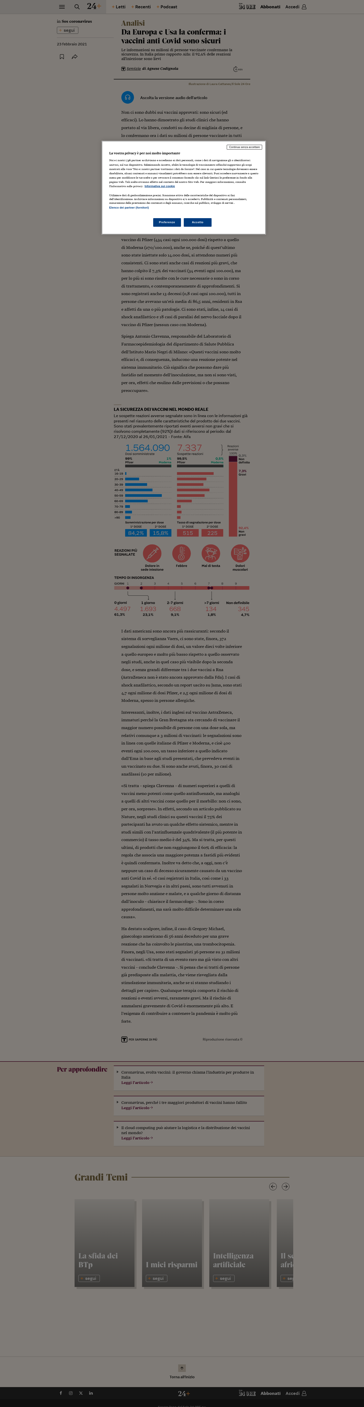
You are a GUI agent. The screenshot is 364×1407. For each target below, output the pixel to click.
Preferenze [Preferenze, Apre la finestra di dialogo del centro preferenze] (167, 222)
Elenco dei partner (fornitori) (129, 207)
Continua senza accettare (244, 147)
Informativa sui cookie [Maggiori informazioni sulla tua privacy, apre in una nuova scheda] (160, 186)
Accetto (197, 222)
